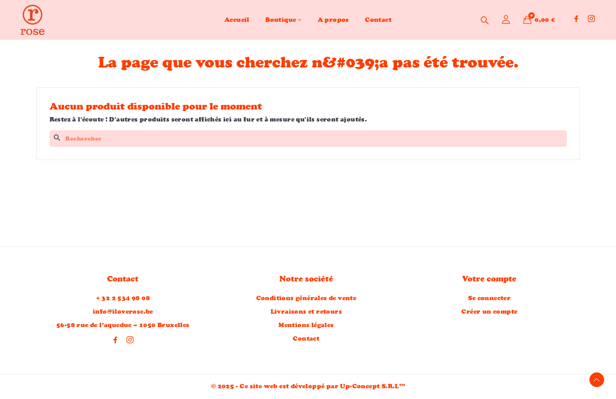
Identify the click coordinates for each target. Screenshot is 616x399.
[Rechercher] (308, 138)
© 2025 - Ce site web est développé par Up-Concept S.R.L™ (308, 386)
